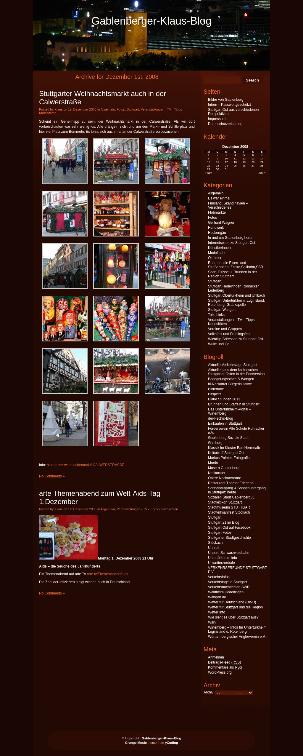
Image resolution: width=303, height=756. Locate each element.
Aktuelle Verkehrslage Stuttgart (232, 365)
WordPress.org (220, 672)
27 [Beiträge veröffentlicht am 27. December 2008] (253, 165)
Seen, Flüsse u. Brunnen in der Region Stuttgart (232, 274)
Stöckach (215, 543)
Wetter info (216, 612)
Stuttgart (133, 109)
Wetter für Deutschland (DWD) (232, 602)
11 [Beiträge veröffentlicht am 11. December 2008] (235, 158)
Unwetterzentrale (221, 563)
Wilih (212, 622)
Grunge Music (135, 742)
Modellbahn (217, 253)
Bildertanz (216, 389)
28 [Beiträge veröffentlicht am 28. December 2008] (261, 165)
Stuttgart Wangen (222, 310)
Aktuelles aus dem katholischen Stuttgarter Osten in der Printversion (236, 372)
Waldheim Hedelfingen (226, 592)
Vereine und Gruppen (225, 329)
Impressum (216, 119)
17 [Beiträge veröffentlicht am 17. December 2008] (226, 162)
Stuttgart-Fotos (219, 532)
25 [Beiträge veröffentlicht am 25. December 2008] (235, 165)
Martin (213, 463)
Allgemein (108, 109)
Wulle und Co (218, 344)
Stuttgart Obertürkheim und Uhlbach (236, 295)
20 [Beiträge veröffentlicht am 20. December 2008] (253, 162)
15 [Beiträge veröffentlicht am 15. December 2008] (208, 162)
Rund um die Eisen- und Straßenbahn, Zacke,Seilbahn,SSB (235, 265)
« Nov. (208, 172)
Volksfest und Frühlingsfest (229, 334)
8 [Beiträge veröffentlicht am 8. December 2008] (208, 158)
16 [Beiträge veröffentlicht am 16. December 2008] (217, 162)
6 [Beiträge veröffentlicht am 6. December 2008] (253, 155)
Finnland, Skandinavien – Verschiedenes (228, 205)
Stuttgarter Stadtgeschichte (229, 538)
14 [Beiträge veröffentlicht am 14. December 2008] (261, 158)
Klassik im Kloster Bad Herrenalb (234, 448)
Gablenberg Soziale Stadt (228, 438)
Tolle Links (216, 315)
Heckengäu (217, 233)
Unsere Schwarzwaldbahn (228, 553)
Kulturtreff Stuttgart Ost (226, 453)
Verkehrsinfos (219, 577)
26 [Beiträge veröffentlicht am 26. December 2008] (244, 165)
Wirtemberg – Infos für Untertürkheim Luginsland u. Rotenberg (237, 629)
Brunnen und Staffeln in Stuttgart (234, 404)
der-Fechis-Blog (220, 418)
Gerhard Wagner (221, 222)
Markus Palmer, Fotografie (229, 458)
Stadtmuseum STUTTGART (230, 507)
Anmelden (216, 657)
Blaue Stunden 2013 (224, 399)
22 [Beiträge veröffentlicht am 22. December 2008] (208, 165)
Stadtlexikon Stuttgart (225, 502)
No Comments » (52, 476)
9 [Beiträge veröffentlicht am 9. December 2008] (217, 158)
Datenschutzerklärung (225, 124)
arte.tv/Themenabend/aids (107, 574)
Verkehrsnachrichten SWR (229, 587)
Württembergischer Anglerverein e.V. (237, 636)
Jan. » (262, 172)
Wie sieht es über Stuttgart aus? (233, 617)
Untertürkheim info (222, 558)
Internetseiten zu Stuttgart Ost (231, 243)
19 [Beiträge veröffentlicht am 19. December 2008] (244, 162)
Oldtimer (214, 258)
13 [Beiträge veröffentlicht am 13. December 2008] (253, 158)
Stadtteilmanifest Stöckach (229, 512)
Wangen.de (217, 597)
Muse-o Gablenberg (223, 468)
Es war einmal (219, 198)
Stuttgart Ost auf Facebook (229, 527)
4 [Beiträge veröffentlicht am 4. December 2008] (235, 155)
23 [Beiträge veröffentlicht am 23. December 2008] (217, 165)
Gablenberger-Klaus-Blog (151, 21)
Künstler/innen (219, 248)
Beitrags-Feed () (224, 662)
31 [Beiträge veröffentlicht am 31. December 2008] (226, 169)
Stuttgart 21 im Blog (223, 522)
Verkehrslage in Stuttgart (227, 582)
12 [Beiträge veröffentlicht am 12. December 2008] (244, 158)
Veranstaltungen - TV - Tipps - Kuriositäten (147, 509)
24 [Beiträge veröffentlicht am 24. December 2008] (226, 165)
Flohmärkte (217, 212)
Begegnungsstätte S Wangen (231, 379)
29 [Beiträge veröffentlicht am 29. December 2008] (208, 169)
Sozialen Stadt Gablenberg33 (231, 497)
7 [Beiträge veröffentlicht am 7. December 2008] (261, 155)
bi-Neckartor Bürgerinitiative (230, 384)
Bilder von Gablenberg (225, 100)
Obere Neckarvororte (224, 478)
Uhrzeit (213, 548)
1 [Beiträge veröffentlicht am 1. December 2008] (208, 155)
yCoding (171, 742)
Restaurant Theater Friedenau (232, 483)
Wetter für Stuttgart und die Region (235, 607)
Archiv (208, 692)
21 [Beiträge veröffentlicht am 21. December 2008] (261, 162)
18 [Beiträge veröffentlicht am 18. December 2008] (235, 162)
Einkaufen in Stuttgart (225, 423)
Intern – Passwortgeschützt (229, 105)
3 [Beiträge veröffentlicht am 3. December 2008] (226, 155)
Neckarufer (216, 473)
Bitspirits (214, 394)
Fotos (121, 109)
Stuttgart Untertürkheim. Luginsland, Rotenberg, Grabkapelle (236, 302)
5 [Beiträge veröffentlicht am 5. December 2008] (244, 155)
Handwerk (216, 228)
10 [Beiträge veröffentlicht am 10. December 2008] (226, 158)
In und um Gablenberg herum (231, 238)
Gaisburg (215, 443)
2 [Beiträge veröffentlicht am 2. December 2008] (217, 155)
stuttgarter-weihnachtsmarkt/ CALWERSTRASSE (85, 465)
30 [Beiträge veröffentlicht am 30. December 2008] (217, 169)
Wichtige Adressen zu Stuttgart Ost (235, 339)
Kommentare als (225, 667)
